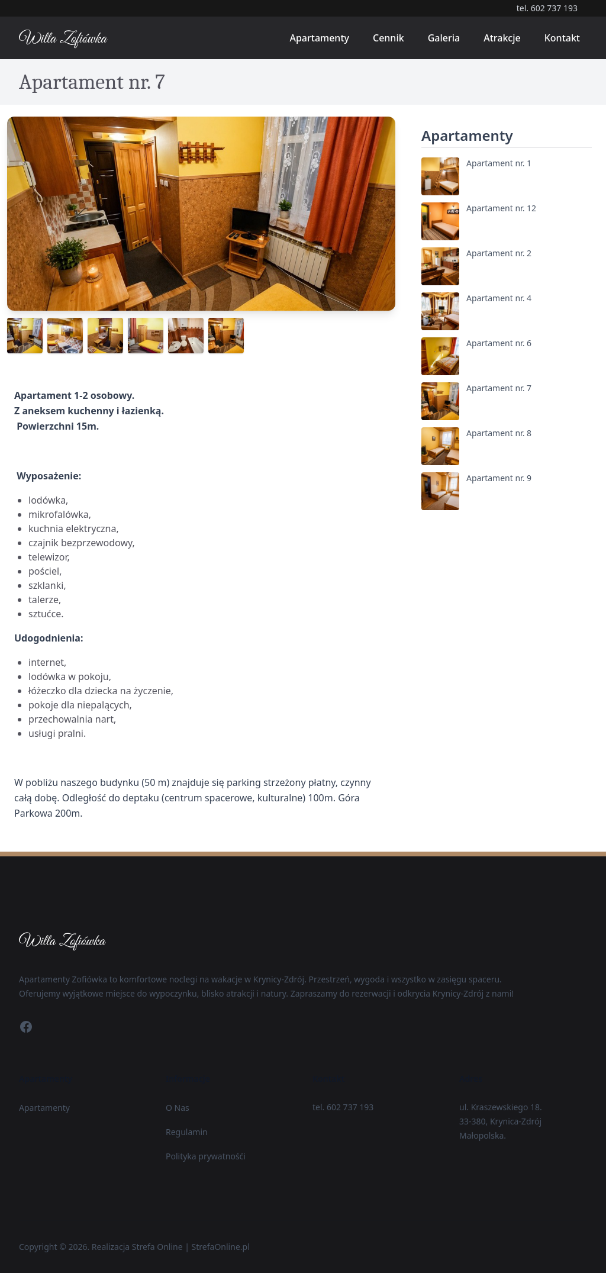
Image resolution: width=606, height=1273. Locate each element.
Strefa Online (157, 1246)
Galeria (444, 37)
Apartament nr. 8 (498, 433)
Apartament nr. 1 (498, 163)
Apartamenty (319, 37)
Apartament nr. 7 (498, 388)
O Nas (177, 1107)
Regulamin (187, 1131)
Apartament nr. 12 (501, 208)
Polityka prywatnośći (206, 1156)
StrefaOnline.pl (221, 1246)
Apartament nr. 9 (498, 478)
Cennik (388, 37)
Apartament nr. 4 (498, 298)
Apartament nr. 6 (498, 343)
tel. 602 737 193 (547, 8)
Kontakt (562, 37)
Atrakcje (502, 37)
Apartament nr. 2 (498, 253)
